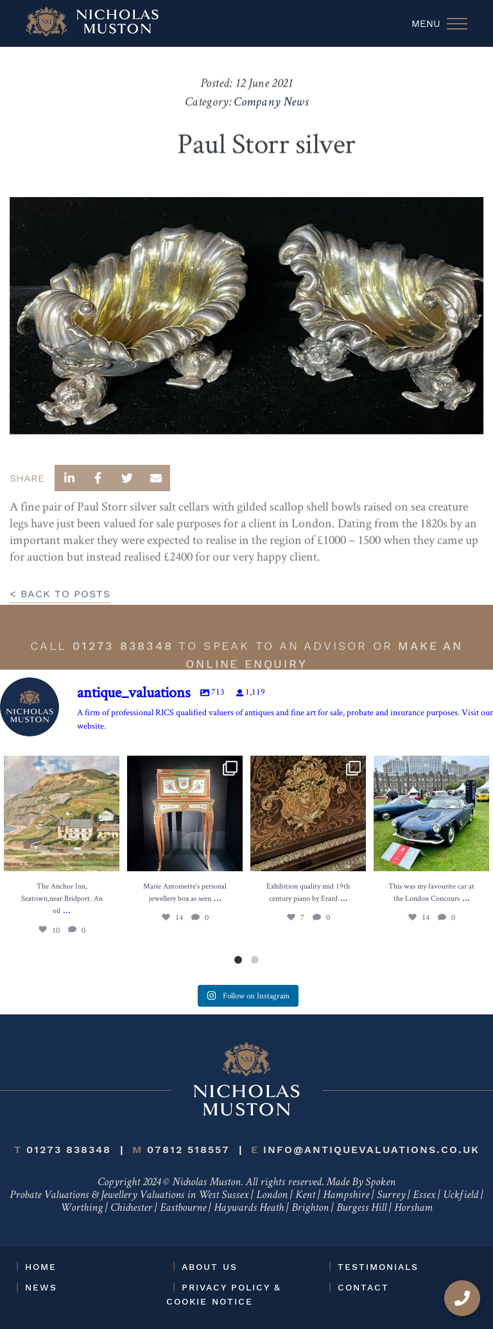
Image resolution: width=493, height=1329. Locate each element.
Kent (305, 1195)
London (272, 1195)
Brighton (310, 1208)
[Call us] (462, 1298)
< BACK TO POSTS (60, 612)
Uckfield (460, 1195)
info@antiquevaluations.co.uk (365, 1149)
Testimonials (378, 1267)
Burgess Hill (361, 1208)
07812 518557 (181, 1149)
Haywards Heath (249, 1208)
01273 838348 (123, 664)
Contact (363, 1287)
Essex (424, 1195)
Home (40, 1267)
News (41, 1287)
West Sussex (223, 1195)
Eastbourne (183, 1208)
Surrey (391, 1195)
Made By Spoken (360, 1182)
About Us (210, 1267)
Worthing (81, 1208)
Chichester (131, 1208)
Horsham (413, 1208)
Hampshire (346, 1195)
